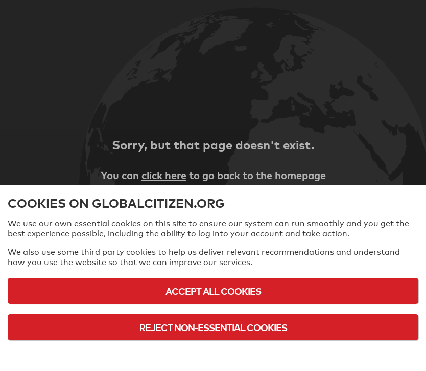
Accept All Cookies (213, 291)
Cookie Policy (213, 355)
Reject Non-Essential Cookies (213, 327)
